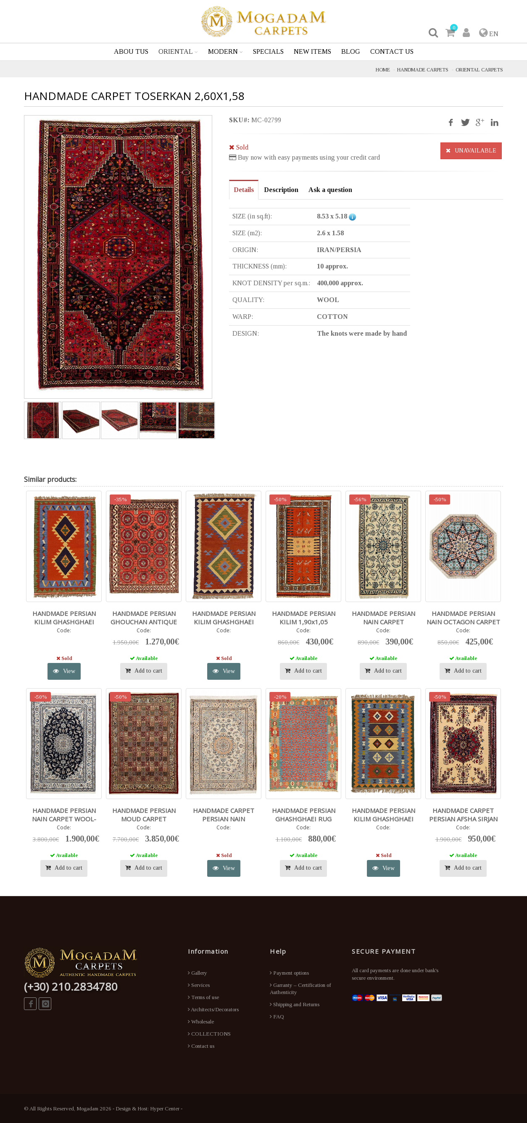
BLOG (350, 51)
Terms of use (203, 997)
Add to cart (143, 671)
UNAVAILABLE (471, 150)
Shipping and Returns (294, 1004)
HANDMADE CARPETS (422, 70)
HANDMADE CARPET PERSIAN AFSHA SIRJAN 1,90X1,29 (463, 818)
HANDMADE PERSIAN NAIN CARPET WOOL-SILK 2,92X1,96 (64, 818)
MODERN (223, 51)
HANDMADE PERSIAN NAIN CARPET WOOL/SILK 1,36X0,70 (383, 621)
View (64, 671)
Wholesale (201, 1021)
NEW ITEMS (312, 51)
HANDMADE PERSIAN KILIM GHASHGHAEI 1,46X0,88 (224, 621)
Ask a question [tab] (330, 189)
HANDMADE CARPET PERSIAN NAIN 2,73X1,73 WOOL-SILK (223, 818)
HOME (383, 70)
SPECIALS (268, 51)
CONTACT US (392, 51)
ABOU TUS (131, 51)
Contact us (201, 1046)
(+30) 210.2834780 (71, 986)
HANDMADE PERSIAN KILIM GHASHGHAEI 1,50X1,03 (64, 621)
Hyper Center (164, 1108)
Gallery (197, 973)
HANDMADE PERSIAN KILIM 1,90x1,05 (303, 617)
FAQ (277, 1016)
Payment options (289, 973)
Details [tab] (244, 189)
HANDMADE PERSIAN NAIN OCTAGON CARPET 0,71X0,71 (463, 621)
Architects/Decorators (213, 1009)
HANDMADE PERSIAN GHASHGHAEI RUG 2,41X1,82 (303, 818)
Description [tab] (281, 189)
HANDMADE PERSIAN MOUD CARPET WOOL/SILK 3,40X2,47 (144, 818)
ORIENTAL (175, 51)
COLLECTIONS (209, 1034)
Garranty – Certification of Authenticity (300, 988)
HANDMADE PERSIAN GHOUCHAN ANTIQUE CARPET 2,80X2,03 (144, 621)
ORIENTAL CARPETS (479, 70)
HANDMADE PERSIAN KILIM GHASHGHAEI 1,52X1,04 (383, 818)
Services (199, 985)
